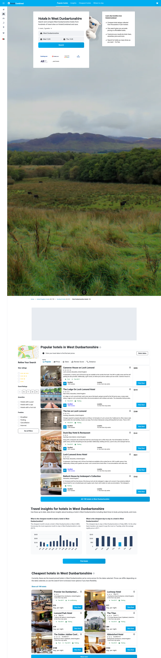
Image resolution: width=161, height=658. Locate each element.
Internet (23, 425)
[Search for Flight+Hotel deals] (3, 23)
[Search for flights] (3, 10)
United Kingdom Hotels (43, 299)
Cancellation (25, 423)
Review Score (77, 362)
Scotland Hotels (61, 299)
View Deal (141, 383)
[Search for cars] (3, 18)
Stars (65, 362)
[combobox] (45, 28)
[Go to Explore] (3, 27)
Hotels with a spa (27, 405)
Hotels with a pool (27, 402)
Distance (91, 362)
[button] (3, 3)
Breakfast (24, 417)
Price (57, 362)
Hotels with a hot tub (28, 407)
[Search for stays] (3, 14)
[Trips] (3, 33)
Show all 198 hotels (39, 587)
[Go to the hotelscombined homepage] (16, 3)
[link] (28, 431)
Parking (23, 420)
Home (32, 299)
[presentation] (100, 347)
